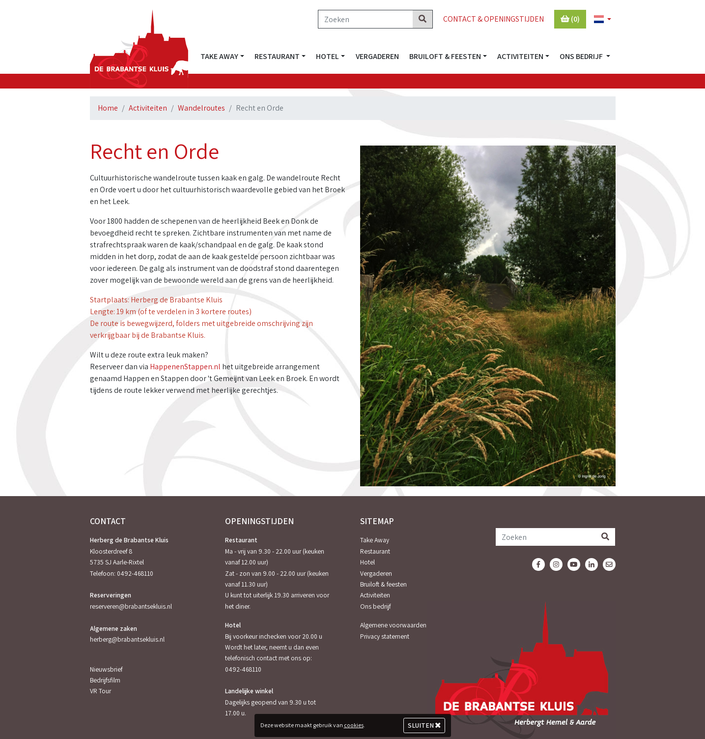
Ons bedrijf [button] (582, 56)
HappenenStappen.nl (185, 366)
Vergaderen (377, 56)
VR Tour (100, 690)
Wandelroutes (201, 108)
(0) (570, 19)
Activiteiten (148, 108)
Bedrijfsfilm (105, 680)
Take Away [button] (219, 56)
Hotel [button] (327, 56)
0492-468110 (135, 573)
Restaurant (375, 551)
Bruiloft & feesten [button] (445, 56)
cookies (354, 725)
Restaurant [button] (277, 56)
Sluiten (424, 725)
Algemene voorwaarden (393, 625)
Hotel (367, 562)
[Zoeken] (365, 19)
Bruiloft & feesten (383, 584)
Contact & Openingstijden (493, 19)
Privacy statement (384, 636)
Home (108, 108)
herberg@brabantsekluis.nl (127, 639)
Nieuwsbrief (106, 669)
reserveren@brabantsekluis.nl (131, 606)
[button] (598, 20)
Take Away (374, 539)
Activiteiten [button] (520, 56)
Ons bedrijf (375, 606)
